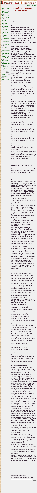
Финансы (4, 71)
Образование (5, 41)
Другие (3, 15)
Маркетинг (4, 29)
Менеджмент (5, 38)
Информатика (5, 17)
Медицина (4, 35)
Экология (4, 74)
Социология (5, 57)
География (5, 12)
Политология (5, 47)
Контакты (34, 5)
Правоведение (6, 50)
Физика (4, 66)
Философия (5, 68)
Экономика (5, 76)
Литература (5, 26)
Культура (4, 23)
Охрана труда (5, 44)
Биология (4, 11)
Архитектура (5, 8)
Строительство (6, 63)
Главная (28, 5)
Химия (3, 73)
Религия (4, 56)
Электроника (5, 79)
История (4, 20)
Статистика (5, 60)
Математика (5, 32)
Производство (5, 53)
